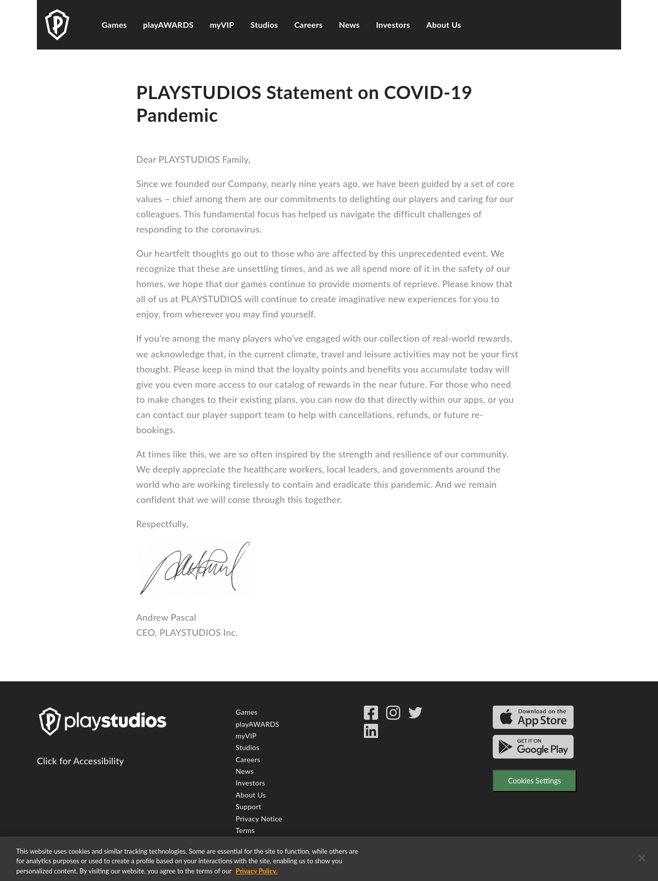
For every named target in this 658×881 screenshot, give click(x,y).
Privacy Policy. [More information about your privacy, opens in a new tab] (256, 876)
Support (248, 806)
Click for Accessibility (80, 760)
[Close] (642, 864)
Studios (264, 24)
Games (114, 24)
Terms (245, 830)
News (349, 24)
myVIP (222, 24)
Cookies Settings (534, 780)
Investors (393, 24)
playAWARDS (168, 24)
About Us (444, 24)
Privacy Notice (259, 818)
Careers (308, 24)
